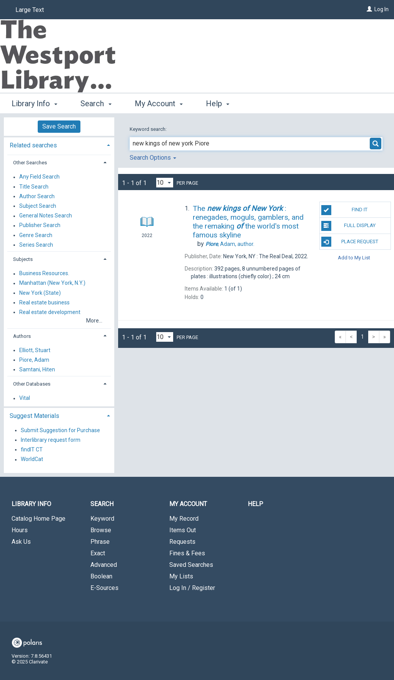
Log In (381, 9)
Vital (24, 398)
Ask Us (21, 541)
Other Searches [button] (30, 162)
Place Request (349, 242)
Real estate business (44, 302)
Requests (182, 541)
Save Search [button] (59, 126)
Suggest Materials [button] (34, 415)
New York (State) (40, 293)
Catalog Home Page (38, 518)
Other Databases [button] (31, 384)
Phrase (100, 541)
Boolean (101, 576)
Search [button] (95, 103)
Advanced (103, 564)
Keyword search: (149, 129)
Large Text (29, 9)
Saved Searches (191, 564)
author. (229, 244)
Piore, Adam (34, 360)
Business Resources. (44, 274)
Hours (20, 530)
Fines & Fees (187, 553)
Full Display (348, 226)
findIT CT (32, 449)
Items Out (182, 530)
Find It (344, 210)
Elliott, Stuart (34, 350)
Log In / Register (192, 587)
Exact (97, 553)
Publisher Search (39, 225)
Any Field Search (39, 177)
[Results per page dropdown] (164, 182)
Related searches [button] (33, 145)
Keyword (102, 518)
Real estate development (49, 312)
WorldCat (32, 459)
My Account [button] (159, 103)
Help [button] (217, 103)
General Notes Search (45, 216)
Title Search (33, 187)
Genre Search (35, 235)
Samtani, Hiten (37, 369)
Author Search (37, 196)
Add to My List (354, 258)
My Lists (181, 576)
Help (255, 504)
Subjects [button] (23, 259)
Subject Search (37, 206)
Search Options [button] (153, 157)
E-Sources (104, 587)
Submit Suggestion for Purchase (60, 430)
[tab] (59, 144)
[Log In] (369, 9)
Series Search (36, 245)
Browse (100, 530)
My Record (184, 518)
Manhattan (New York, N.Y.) (52, 283)
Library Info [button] (34, 103)
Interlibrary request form (50, 440)
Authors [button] (22, 336)
